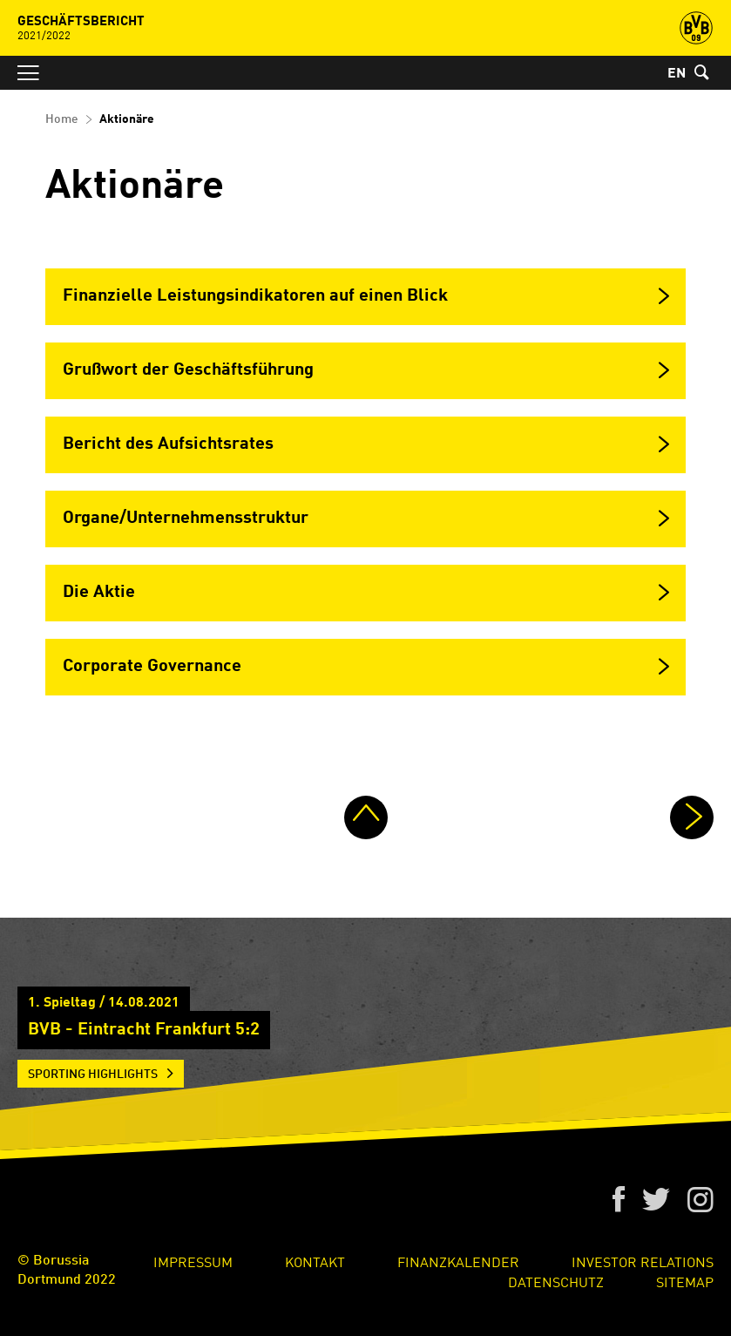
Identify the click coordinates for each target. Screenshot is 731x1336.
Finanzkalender (458, 1261)
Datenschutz (556, 1281)
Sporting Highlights (93, 1074)
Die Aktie (99, 592)
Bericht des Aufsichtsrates (168, 444)
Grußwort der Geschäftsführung (188, 370)
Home (61, 119)
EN (676, 74)
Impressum (193, 1261)
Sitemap (685, 1281)
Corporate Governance (152, 666)
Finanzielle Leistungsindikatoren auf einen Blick (255, 296)
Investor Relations (643, 1261)
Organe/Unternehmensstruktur (185, 518)
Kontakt (315, 1261)
